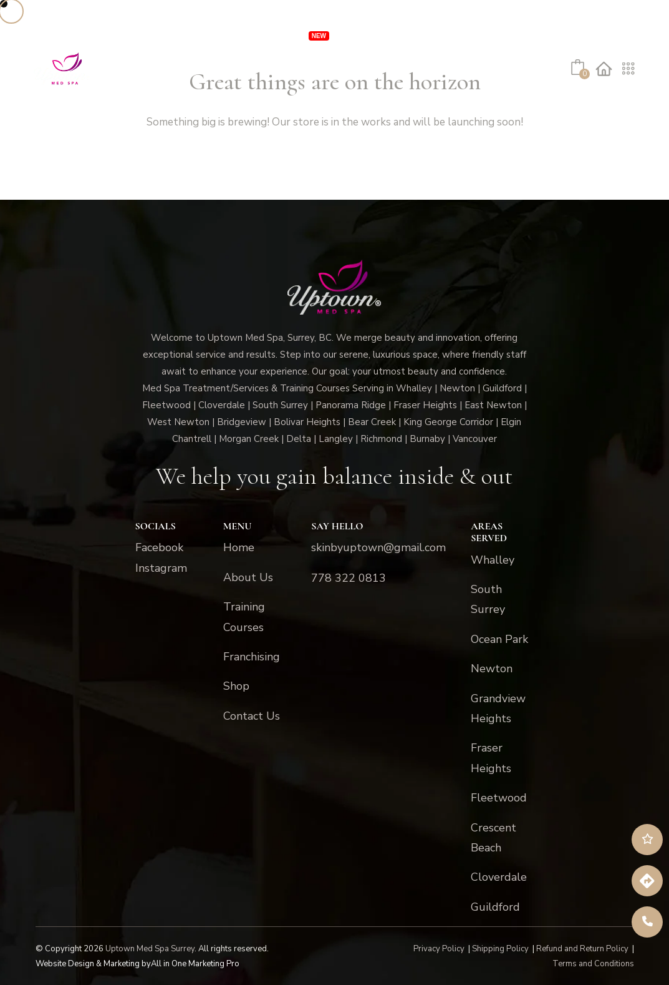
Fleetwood (499, 797)
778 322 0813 (348, 578)
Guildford (495, 906)
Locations (423, 34)
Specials (363, 34)
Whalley (492, 559)
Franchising (503, 34)
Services (116, 34)
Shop (194, 103)
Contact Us (250, 103)
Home (238, 547)
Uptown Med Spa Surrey (150, 948)
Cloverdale (499, 877)
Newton (492, 668)
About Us (132, 103)
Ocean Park (499, 639)
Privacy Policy (438, 948)
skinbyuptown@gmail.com (378, 547)
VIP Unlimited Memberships (233, 34)
